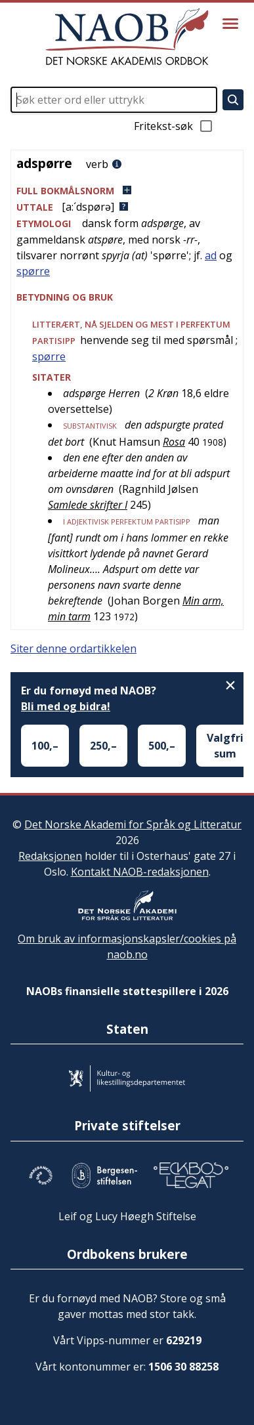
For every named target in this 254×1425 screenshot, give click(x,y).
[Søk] (232, 99)
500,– (161, 745)
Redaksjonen (50, 856)
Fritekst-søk (174, 126)
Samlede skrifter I (87, 505)
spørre (33, 271)
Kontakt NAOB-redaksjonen (140, 871)
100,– (45, 745)
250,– (103, 745)
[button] (127, 190)
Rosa (174, 442)
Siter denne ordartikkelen (74, 648)
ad (211, 255)
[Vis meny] (230, 23)
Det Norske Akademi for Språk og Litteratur (133, 824)
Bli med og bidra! (65, 706)
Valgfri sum (225, 746)
